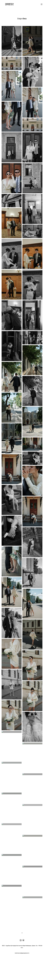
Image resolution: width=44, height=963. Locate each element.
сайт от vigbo (22, 959)
